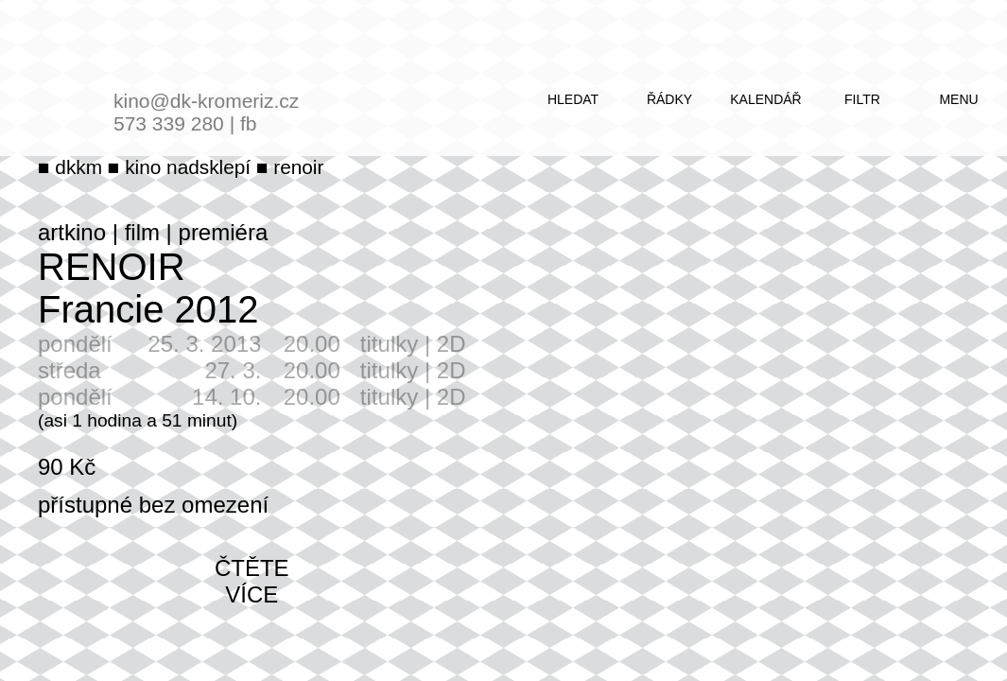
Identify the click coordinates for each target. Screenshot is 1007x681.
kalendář (765, 99)
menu (958, 99)
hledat (573, 99)
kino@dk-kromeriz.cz (206, 101)
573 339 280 (168, 123)
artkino (72, 232)
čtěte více (252, 581)
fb (248, 123)
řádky (669, 99)
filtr (862, 99)
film (142, 232)
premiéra (224, 232)
